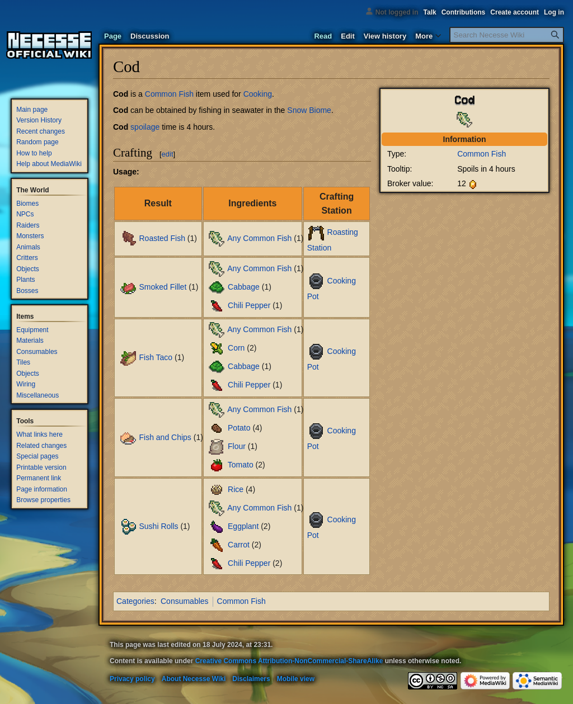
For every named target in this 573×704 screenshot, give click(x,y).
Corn (236, 347)
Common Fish (481, 153)
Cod (120, 93)
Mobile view (295, 679)
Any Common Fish (259, 238)
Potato (239, 427)
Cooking (257, 93)
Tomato (240, 464)
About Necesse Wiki (194, 679)
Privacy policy (132, 679)
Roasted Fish (162, 238)
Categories (135, 601)
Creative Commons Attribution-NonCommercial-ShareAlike (289, 661)
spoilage (144, 126)
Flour (237, 446)
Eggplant (243, 525)
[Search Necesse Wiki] (506, 35)
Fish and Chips (165, 436)
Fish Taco (155, 357)
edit (167, 154)
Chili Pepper (249, 305)
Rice (235, 488)
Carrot (239, 544)
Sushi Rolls (158, 525)
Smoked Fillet (162, 286)
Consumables (185, 601)
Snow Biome (309, 110)
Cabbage (244, 286)
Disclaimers (251, 679)
